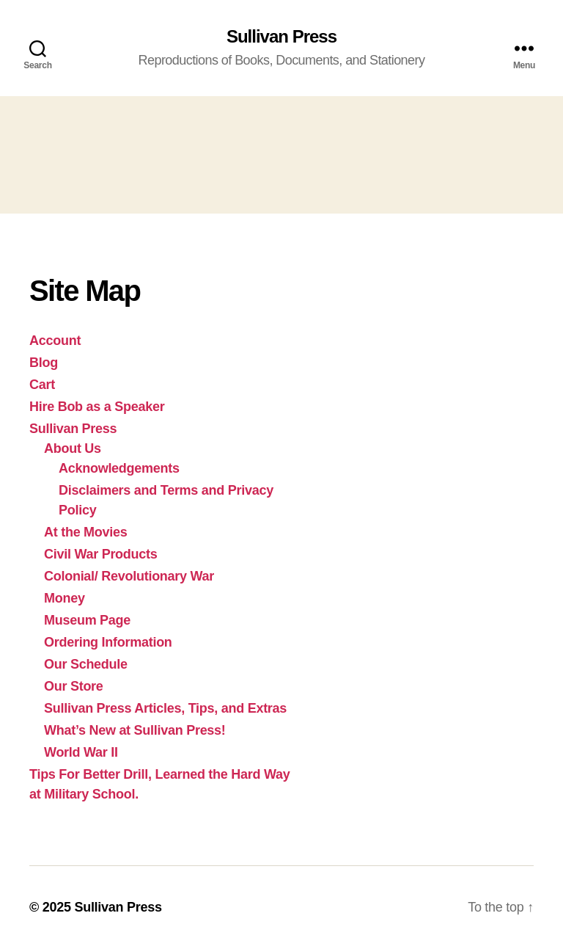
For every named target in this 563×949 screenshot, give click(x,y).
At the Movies (86, 532)
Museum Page (87, 620)
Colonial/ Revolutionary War (129, 576)
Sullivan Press (281, 37)
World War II (81, 752)
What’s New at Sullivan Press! (135, 730)
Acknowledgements (119, 468)
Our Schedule (86, 664)
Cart (42, 384)
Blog (43, 362)
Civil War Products (101, 554)
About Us (72, 448)
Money (64, 598)
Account (55, 340)
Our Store (73, 686)
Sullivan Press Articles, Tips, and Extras (165, 708)
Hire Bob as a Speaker (96, 406)
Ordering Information (108, 642)
